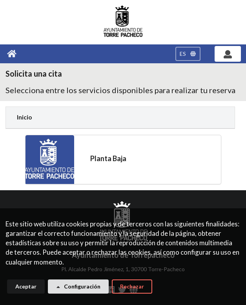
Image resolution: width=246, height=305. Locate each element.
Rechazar (132, 288)
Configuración (77, 288)
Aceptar (25, 288)
